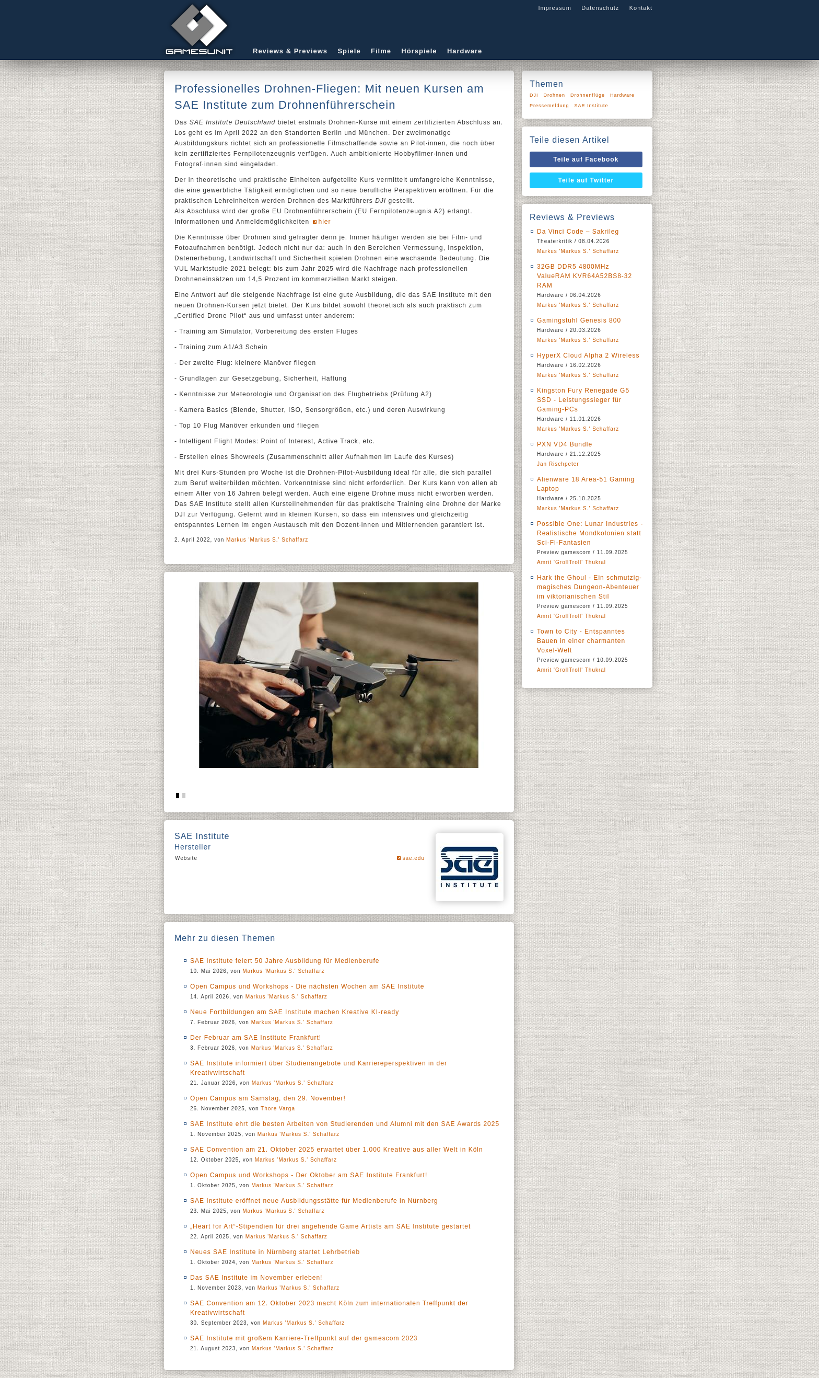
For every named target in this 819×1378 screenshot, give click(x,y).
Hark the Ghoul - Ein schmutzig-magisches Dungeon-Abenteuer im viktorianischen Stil (589, 587)
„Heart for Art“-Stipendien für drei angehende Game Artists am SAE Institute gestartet (330, 1226)
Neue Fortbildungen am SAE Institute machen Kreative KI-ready (294, 1012)
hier (324, 221)
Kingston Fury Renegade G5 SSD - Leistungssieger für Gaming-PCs (583, 400)
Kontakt (640, 8)
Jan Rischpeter (558, 464)
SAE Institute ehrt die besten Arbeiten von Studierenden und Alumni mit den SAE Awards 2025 (344, 1124)
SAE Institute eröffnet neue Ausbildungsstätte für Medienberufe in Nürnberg (314, 1200)
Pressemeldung (549, 105)
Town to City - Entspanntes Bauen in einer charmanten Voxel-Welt (581, 641)
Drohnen (555, 95)
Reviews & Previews (290, 51)
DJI (534, 95)
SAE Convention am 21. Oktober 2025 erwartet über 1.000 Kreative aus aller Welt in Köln (336, 1149)
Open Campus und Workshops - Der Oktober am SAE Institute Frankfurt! (308, 1175)
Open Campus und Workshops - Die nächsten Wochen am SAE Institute (307, 986)
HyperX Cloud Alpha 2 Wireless (588, 355)
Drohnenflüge (587, 95)
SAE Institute (592, 105)
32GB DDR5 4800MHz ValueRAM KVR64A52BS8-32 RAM (584, 276)
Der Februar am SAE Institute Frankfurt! (255, 1037)
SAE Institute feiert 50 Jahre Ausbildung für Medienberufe (285, 960)
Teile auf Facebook (585, 159)
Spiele (348, 51)
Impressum (554, 8)
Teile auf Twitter (586, 180)
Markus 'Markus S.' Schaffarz (267, 540)
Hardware (464, 51)
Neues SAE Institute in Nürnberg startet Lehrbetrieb (275, 1252)
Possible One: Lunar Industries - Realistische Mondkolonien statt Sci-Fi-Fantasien (590, 533)
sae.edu (413, 858)
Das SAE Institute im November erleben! (256, 1277)
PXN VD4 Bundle (564, 444)
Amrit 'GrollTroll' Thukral (571, 562)
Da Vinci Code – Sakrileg (578, 231)
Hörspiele (419, 51)
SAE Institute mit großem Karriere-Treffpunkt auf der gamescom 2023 (304, 1338)
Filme (381, 51)
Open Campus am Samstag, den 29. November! (268, 1098)
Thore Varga (278, 1108)
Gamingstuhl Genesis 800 (579, 320)
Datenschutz (600, 8)
